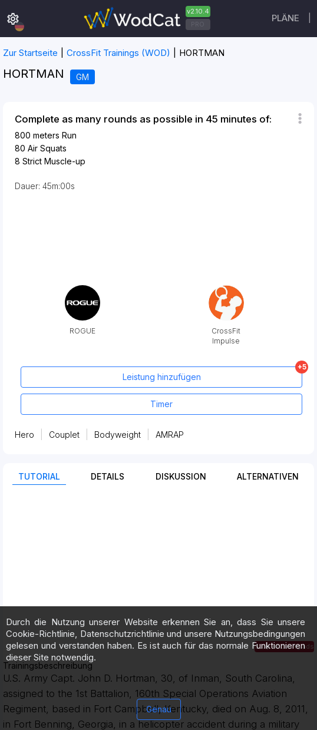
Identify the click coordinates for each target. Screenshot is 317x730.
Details (107, 476)
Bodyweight (117, 435)
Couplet (64, 435)
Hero (24, 435)
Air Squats (47, 148)
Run (69, 135)
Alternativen (268, 476)
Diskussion (181, 476)
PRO (197, 24)
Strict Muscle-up (53, 161)
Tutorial (39, 476)
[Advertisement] (158, 578)
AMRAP (170, 435)
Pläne (285, 18)
